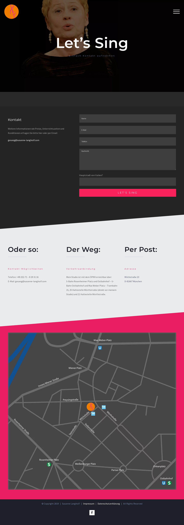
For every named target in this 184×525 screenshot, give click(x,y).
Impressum (88, 503)
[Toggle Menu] (176, 12)
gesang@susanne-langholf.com (23, 140)
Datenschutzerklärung (109, 503)
